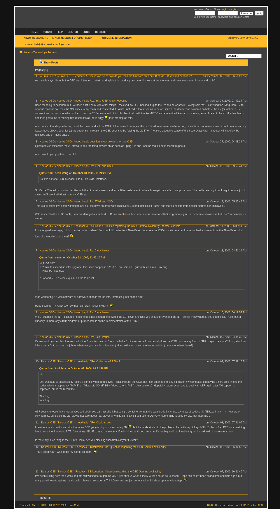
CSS (260, 505)
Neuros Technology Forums (40, 52)
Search (73, 32)
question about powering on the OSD (111, 141)
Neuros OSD (46, 76)
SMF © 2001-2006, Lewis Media (64, 505)
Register (101, 32)
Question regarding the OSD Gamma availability (133, 471)
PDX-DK (210, 505)
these (125, 214)
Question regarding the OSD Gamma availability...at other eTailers (141, 226)
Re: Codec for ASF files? (105, 361)
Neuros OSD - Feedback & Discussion (78, 76)
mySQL (238, 505)
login (224, 9)
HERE (96, 38)
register (235, 9)
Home (34, 32)
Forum (47, 32)
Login (86, 32)
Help (59, 32)
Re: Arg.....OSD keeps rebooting (108, 100)
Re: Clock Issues (100, 250)
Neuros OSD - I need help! (72, 100)
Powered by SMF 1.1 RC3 (32, 505)
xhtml (253, 505)
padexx (229, 505)
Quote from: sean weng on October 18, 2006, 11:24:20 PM (75, 173)
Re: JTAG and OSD (101, 166)
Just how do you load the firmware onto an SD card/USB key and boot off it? (147, 76)
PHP (246, 505)
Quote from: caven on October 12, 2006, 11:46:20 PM (72, 257)
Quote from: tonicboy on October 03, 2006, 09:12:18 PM (73, 368)
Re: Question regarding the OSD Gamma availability (135, 447)
